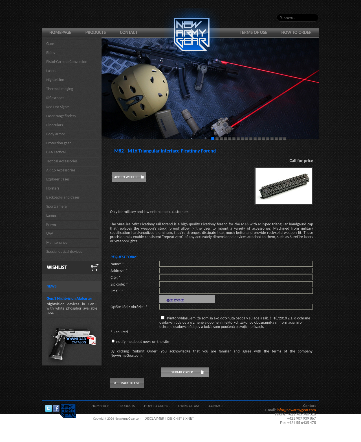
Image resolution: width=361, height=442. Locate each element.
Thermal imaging (59, 89)
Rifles (50, 53)
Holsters (52, 188)
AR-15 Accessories (60, 170)
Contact (128, 32)
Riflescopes (55, 98)
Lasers (51, 71)
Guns (50, 44)
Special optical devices (64, 251)
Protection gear (58, 143)
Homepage (60, 32)
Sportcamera (56, 206)
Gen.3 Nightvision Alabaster (69, 298)
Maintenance (56, 242)
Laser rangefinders (61, 116)
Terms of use (253, 32)
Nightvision (55, 80)
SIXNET (188, 418)
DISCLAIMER (154, 418)
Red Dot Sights (57, 107)
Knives (51, 224)
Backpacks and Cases (63, 197)
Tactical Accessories (62, 161)
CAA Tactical (56, 152)
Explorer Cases (58, 179)
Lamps (51, 215)
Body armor (55, 134)
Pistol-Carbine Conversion (66, 62)
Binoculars (54, 125)
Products (95, 32)
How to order (296, 32)
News (51, 286)
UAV (49, 233)
